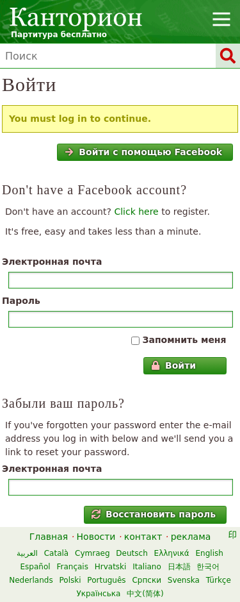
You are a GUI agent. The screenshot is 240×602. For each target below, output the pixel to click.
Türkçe (218, 580)
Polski (70, 580)
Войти (173, 365)
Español (35, 566)
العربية (27, 553)
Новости (96, 536)
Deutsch (131, 553)
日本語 (179, 566)
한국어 (208, 566)
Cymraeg (92, 553)
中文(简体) (145, 593)
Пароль (21, 301)
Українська (98, 593)
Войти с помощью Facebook (143, 152)
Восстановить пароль (154, 514)
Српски (146, 580)
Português (106, 580)
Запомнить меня (184, 340)
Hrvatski (111, 566)
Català (56, 553)
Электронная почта (52, 261)
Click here (136, 211)
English (209, 553)
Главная (48, 536)
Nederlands (30, 580)
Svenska (184, 580)
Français (72, 566)
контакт (143, 536)
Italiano (146, 566)
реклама (191, 536)
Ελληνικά (171, 553)
